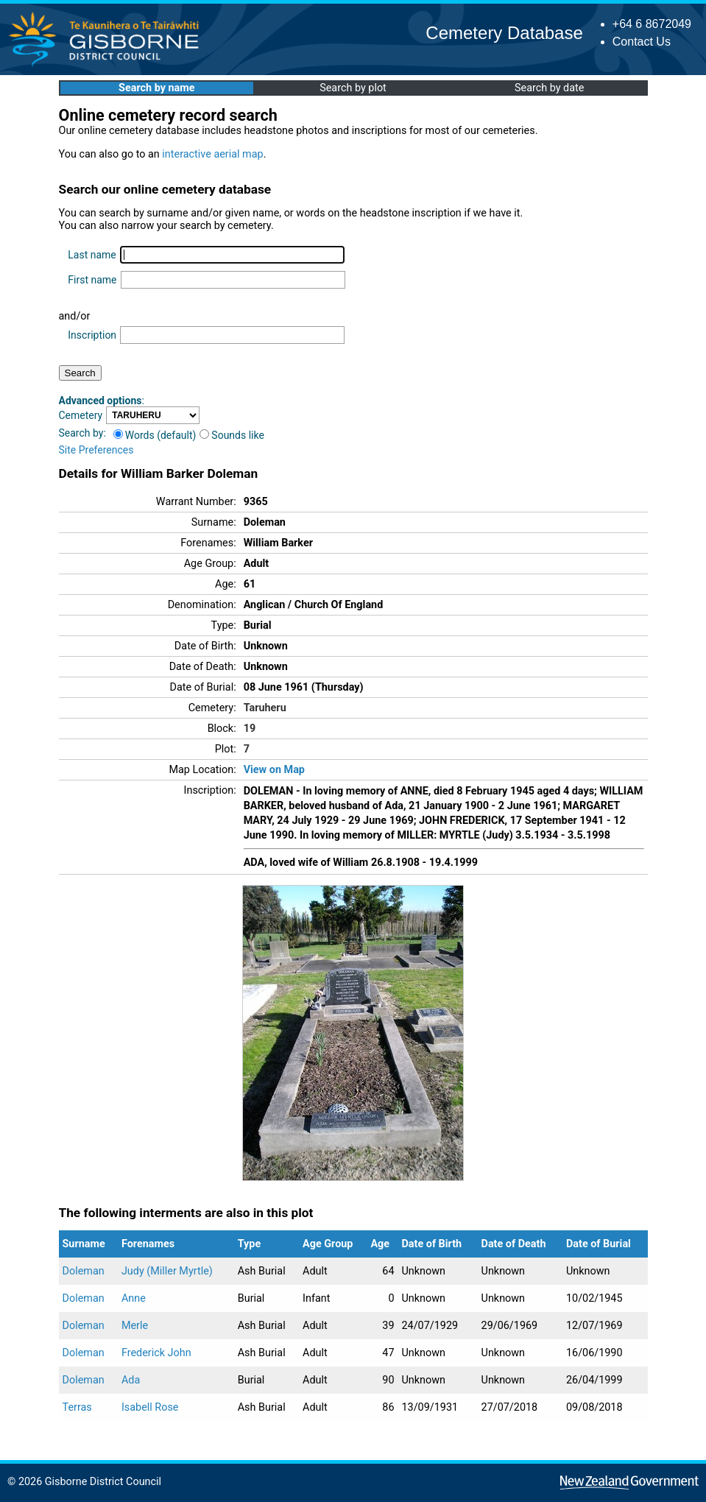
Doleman (84, 1271)
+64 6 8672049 (652, 24)
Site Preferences (96, 450)
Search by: (82, 433)
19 (250, 728)
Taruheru (265, 708)
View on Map (274, 770)
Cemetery (81, 415)
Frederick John (156, 1353)
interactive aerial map (212, 154)
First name (92, 280)
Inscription (92, 335)
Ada (130, 1380)
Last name (92, 255)
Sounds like (232, 435)
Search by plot (353, 88)
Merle (134, 1325)
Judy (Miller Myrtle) (167, 1271)
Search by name (156, 88)
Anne (133, 1298)
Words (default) (155, 435)
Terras (77, 1407)
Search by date (549, 88)
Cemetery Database (504, 33)
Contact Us (642, 41)
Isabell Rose (150, 1407)
